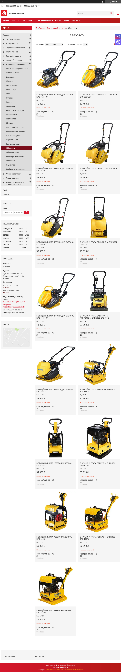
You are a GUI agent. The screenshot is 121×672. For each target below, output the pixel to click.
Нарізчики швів (12, 140)
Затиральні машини (14, 144)
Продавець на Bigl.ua (60, 667)
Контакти (76, 20)
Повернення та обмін (44, 20)
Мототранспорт (12, 43)
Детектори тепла (13, 73)
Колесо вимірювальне (15, 127)
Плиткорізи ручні (13, 136)
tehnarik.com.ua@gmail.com (14, 302)
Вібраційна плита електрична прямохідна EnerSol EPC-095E (94, 317)
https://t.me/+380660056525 (14, 307)
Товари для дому (12, 178)
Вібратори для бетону (15, 157)
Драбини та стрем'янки (15, 169)
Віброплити (10, 148)
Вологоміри (10, 106)
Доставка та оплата (25, 20)
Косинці (9, 102)
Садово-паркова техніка (15, 48)
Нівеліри (9, 81)
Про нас (66, 20)
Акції (13, 20)
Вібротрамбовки (12, 152)
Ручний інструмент (13, 174)
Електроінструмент (13, 56)
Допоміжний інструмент (15, 131)
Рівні (8, 94)
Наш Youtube (39, 656)
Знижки (6, 194)
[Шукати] (111, 13)
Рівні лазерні (11, 90)
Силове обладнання (14, 60)
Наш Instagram (9, 656)
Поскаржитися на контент (54, 670)
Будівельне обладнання (56, 28)
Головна (5, 20)
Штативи (9, 123)
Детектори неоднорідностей (17, 69)
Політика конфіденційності (74, 670)
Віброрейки (10, 161)
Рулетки (9, 98)
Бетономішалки (12, 85)
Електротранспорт (13, 39)
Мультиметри (11, 115)
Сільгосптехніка (12, 52)
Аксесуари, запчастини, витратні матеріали (15, 183)
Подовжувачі (11, 165)
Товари (42, 28)
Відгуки (58, 20)
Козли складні (11, 119)
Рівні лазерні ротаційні (15, 110)
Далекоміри (11, 77)
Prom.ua (72, 665)
